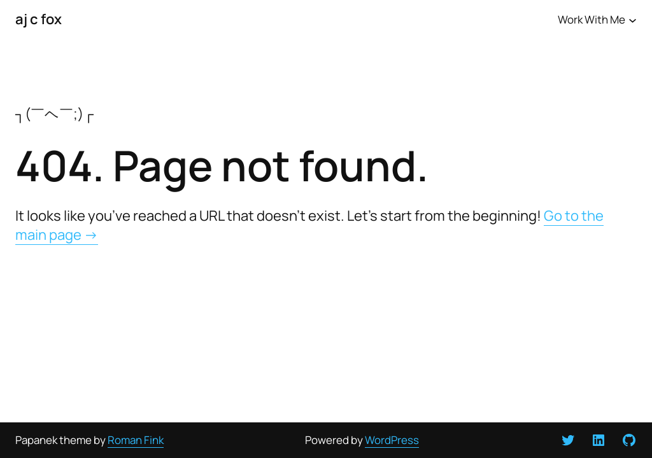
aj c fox (38, 19)
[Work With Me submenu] (632, 19)
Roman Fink (136, 440)
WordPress (392, 440)
